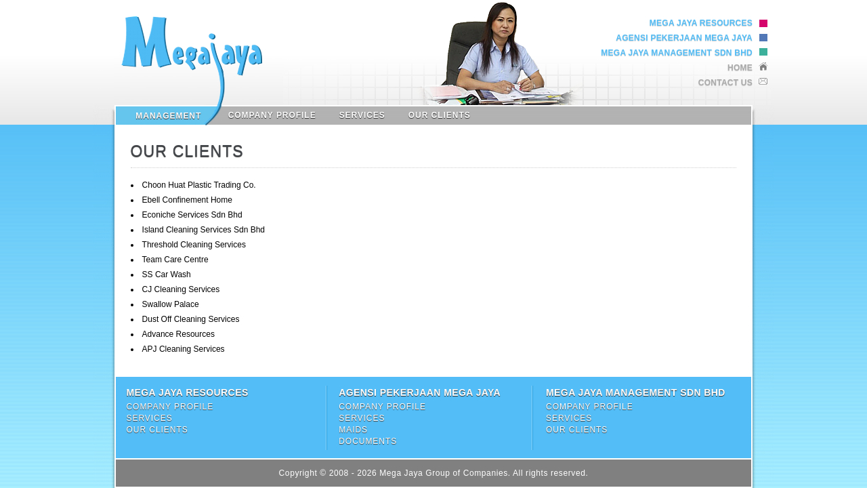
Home (740, 68)
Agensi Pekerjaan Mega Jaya (684, 38)
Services (362, 115)
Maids (353, 429)
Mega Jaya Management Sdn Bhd (677, 53)
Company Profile (272, 115)
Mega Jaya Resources (701, 23)
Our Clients (439, 115)
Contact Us (725, 82)
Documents (368, 441)
